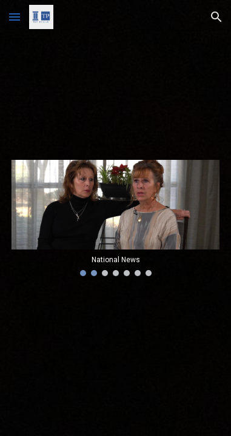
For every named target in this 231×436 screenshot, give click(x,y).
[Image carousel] (115, 218)
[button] (14, 16)
